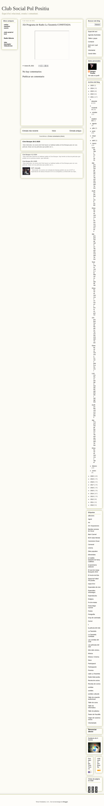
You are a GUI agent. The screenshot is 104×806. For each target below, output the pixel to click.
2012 (92, 499)
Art (89, 522)
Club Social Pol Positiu (25, 8)
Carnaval (91, 544)
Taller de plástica (93, 711)
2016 (92, 488)
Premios (91, 670)
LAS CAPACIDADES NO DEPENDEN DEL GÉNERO (94, 388)
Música (90, 653)
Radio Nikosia (9, 38)
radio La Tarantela (94, 674)
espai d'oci (91, 584)
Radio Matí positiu (94, 677)
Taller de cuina (93, 702)
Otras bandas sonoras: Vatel (94, 455)
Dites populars (93, 551)
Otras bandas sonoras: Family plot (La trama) (94, 358)
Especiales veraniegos (91, 591)
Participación (92, 667)
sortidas (90, 687)
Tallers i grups (92, 38)
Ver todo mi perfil (93, 75)
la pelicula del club (94, 628)
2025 (92, 85)
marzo (94, 143)
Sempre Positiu (93, 72)
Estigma (91, 599)
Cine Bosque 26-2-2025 (31, 141)
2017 (92, 485)
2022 (92, 94)
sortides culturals (93, 694)
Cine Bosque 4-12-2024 (29, 154)
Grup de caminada (94, 618)
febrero (94, 466)
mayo (94, 136)
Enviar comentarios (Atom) (56, 136)
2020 (92, 476)
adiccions (91, 516)
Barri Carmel (92, 534)
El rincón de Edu (93, 575)
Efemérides (92, 555)
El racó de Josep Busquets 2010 (93, 571)
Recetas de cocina (94, 684)
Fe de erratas (92, 602)
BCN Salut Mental (94, 538)
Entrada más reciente (30, 131)
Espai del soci (92, 31)
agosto (94, 123)
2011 (92, 502)
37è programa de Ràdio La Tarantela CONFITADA (94, 330)
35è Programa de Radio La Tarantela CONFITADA (94, 432)
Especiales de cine (94, 587)
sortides (90, 690)
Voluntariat (91, 50)
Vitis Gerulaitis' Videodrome (8, 44)
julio (93, 128)
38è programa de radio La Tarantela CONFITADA (94, 246)
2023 (92, 91)
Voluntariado (92, 723)
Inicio (54, 131)
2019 (92, 479)
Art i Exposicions (93, 526)
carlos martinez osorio (7, 26)
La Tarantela (92, 631)
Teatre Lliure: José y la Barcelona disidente (94, 273)
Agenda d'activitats (94, 35)
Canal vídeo (92, 53)
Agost (90, 519)
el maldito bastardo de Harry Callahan (94, 559)
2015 (92, 490)
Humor (90, 621)
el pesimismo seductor (92, 566)
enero (94, 471)
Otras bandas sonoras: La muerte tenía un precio (94, 301)
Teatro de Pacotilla (94, 714)
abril (93, 140)
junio (93, 131)
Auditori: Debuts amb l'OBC (93, 198)
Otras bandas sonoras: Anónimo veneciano (94, 219)
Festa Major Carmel (92, 606)
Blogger (65, 802)
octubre (94, 112)
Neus (90, 660)
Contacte (91, 42)
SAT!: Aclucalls (35, 168)
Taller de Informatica (91, 706)
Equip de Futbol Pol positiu (93, 579)
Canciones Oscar (93, 541)
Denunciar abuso (92, 730)
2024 (92, 88)
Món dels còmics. (94, 650)
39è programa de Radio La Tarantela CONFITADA (94, 175)
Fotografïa (91, 614)
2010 (92, 505)
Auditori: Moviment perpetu (94, 411)
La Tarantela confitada (92, 635)
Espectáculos (92, 596)
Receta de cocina (94, 680)
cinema (90, 548)
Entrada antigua (75, 131)
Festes (90, 611)
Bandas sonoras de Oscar (93, 530)
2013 (92, 496)
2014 (92, 493)
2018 (92, 482)
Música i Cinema (93, 657)
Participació (92, 663)
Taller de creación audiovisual (94, 698)
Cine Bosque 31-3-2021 (94, 154)
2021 (92, 97)
